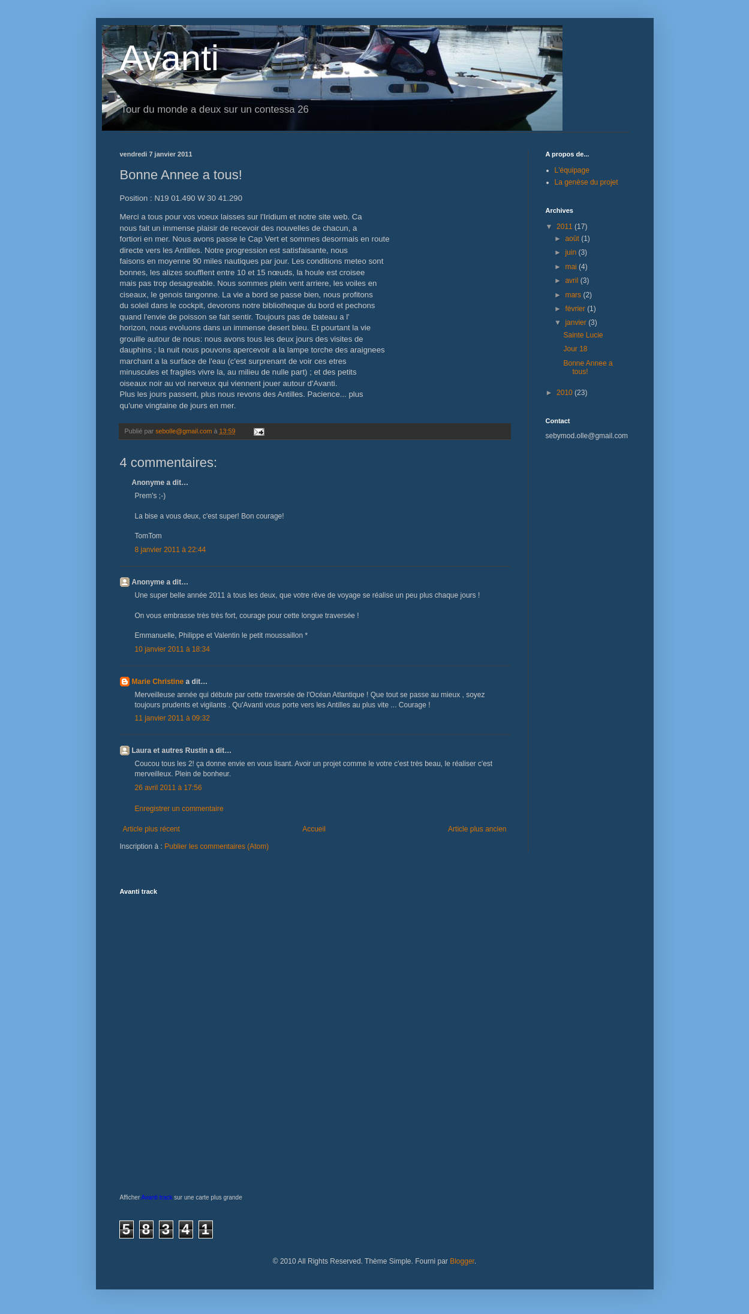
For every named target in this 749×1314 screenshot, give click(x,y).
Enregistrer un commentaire (179, 808)
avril (572, 280)
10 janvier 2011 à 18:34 (172, 649)
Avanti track (156, 1197)
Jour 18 (575, 349)
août (573, 238)
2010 (565, 392)
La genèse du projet (586, 182)
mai (572, 267)
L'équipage (572, 170)
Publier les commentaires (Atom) (216, 846)
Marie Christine (158, 681)
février (576, 309)
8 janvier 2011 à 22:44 (170, 550)
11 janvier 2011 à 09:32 (172, 718)
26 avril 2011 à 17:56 (168, 787)
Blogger (462, 1261)
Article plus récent (151, 829)
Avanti (169, 58)
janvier (576, 322)
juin (571, 252)
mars (574, 295)
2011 (565, 226)
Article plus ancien (477, 829)
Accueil (314, 829)
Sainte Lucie (583, 335)
